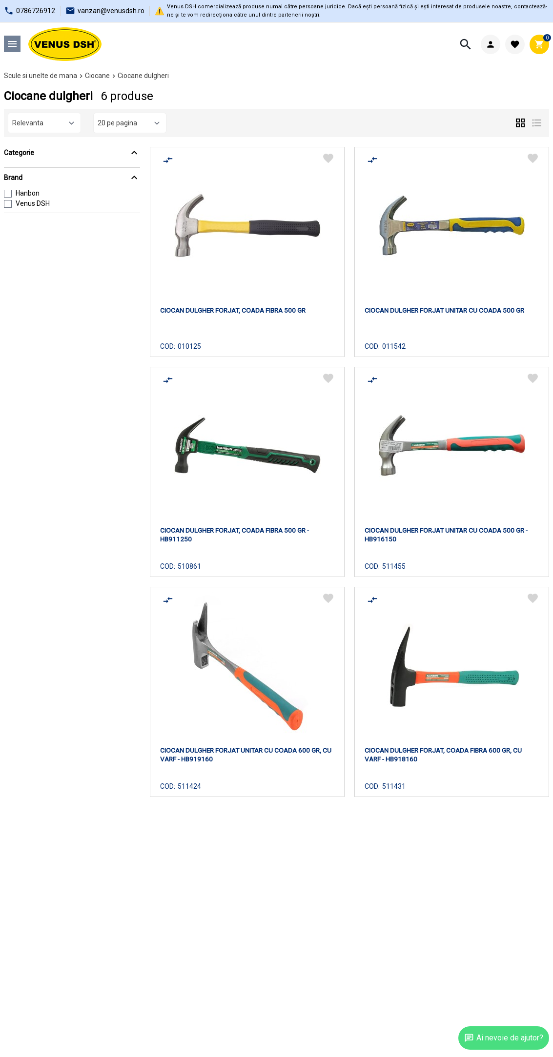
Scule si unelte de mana (40, 76)
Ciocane (97, 76)
